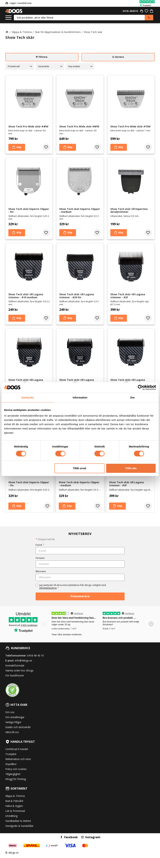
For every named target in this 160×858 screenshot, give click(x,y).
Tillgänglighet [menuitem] (12, 774)
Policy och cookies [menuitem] (16, 769)
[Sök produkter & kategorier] (79, 17)
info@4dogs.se (23, 660)
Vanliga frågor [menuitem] (13, 722)
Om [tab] (132, 397)
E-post (40, 544)
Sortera (119, 56)
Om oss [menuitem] (9, 712)
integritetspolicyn (48, 587)
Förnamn (40, 558)
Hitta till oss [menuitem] (12, 732)
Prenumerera (80, 596)
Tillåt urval (79, 468)
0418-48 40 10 (35, 655)
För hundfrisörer (14, 675)
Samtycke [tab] (27, 397)
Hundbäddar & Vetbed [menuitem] (18, 821)
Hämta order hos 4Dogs (19, 670)
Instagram (92, 837)
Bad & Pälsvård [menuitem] (14, 801)
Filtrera (43, 56)
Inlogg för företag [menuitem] (15, 779)
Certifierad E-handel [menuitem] (16, 749)
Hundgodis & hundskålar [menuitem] (19, 826)
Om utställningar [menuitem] (14, 717)
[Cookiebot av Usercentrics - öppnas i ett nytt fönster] (140, 387)
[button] (8, 18)
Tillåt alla (131, 468)
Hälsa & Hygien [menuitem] (14, 806)
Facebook (71, 837)
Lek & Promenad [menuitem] (15, 811)
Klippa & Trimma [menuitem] (15, 796)
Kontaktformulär (14, 665)
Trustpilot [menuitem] (10, 754)
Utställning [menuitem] (11, 816)
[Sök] (149, 17)
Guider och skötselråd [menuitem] (17, 727)
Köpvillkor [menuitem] (11, 764)
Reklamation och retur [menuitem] (18, 759)
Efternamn (41, 571)
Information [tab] (80, 397)
